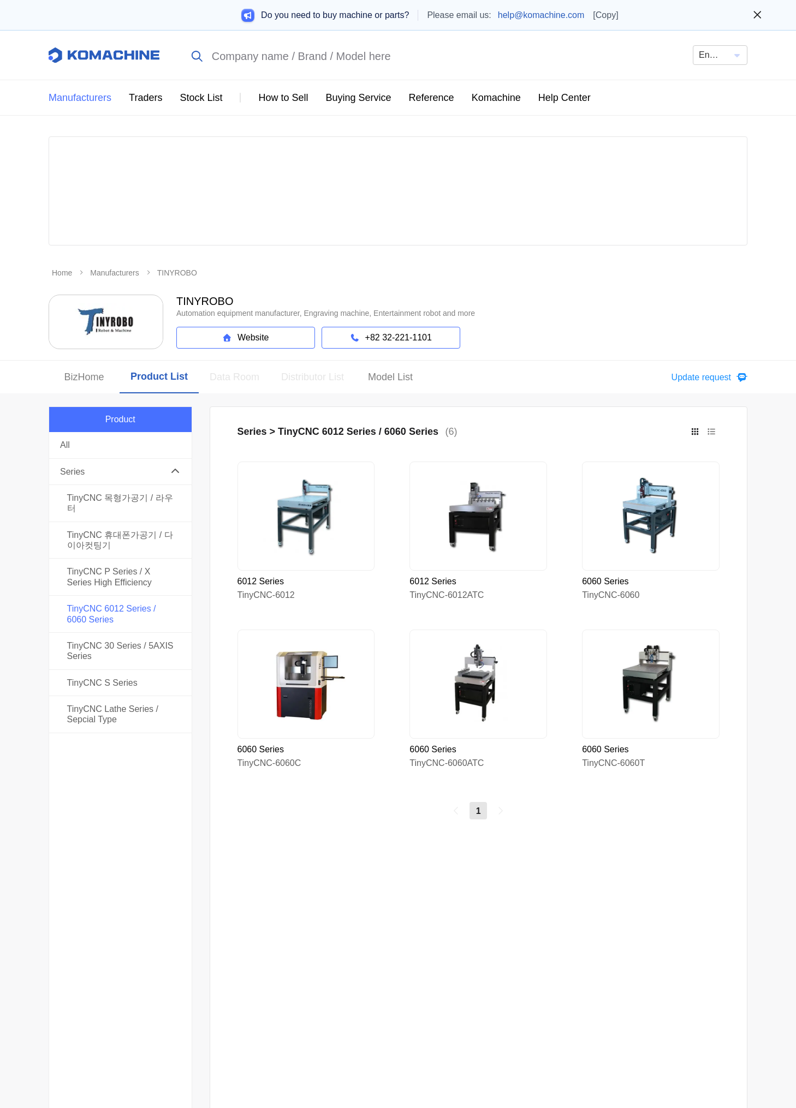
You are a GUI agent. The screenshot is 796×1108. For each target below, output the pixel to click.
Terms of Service (610, 964)
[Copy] (605, 15)
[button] (706, 377)
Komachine (496, 97)
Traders (145, 97)
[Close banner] (757, 15)
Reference (431, 97)
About (526, 964)
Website (245, 337)
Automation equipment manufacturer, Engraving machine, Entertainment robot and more (325, 313)
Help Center (564, 97)
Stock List (201, 97)
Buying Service (358, 97)
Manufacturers (80, 97)
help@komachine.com (541, 15)
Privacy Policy (714, 964)
